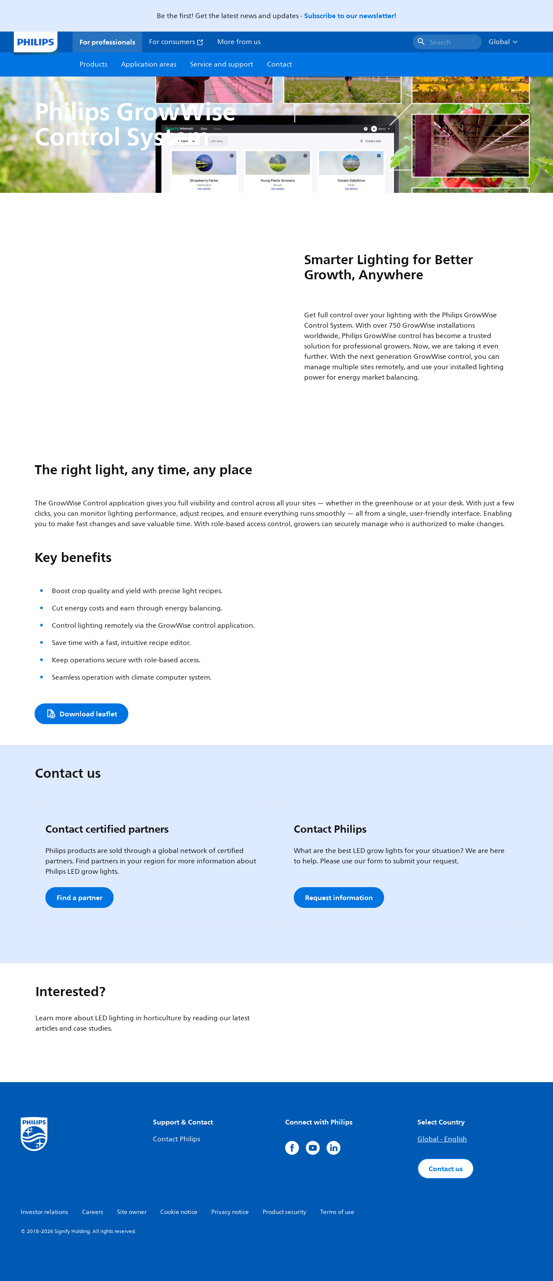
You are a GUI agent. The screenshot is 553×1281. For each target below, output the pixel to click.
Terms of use (337, 1212)
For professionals (107, 42)
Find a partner (79, 897)
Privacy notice (230, 1212)
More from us (239, 42)
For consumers (176, 42)
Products (93, 64)
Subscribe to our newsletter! (350, 16)
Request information (339, 897)
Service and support (221, 64)
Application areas (148, 64)
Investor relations (44, 1212)
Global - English (442, 1139)
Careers (92, 1212)
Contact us (446, 1169)
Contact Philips (176, 1139)
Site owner (131, 1212)
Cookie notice (178, 1212)
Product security (284, 1212)
